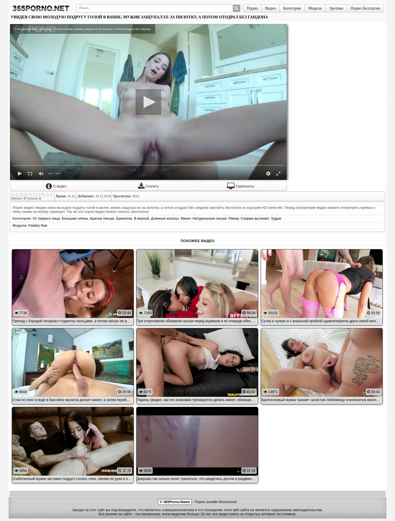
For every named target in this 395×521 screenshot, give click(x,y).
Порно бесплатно (365, 8)
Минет (185, 218)
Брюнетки (124, 218)
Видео (270, 8)
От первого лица (46, 218)
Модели (315, 8)
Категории (292, 8)
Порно (252, 8)
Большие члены (75, 218)
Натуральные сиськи (210, 218)
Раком (233, 218)
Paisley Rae (37, 225)
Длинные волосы (165, 218)
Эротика (336, 8)
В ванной (141, 218)
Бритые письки (102, 218)
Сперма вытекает (255, 218)
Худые (276, 218)
